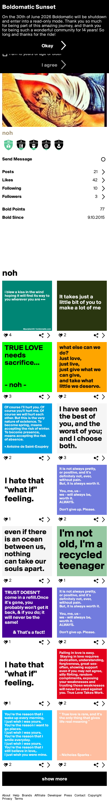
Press (68, 795)
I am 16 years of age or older (35, 54)
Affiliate (40, 795)
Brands (27, 795)
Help (16, 795)
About (6, 795)
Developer (55, 795)
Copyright (95, 795)
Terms (19, 798)
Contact (79, 795)
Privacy (7, 798)
